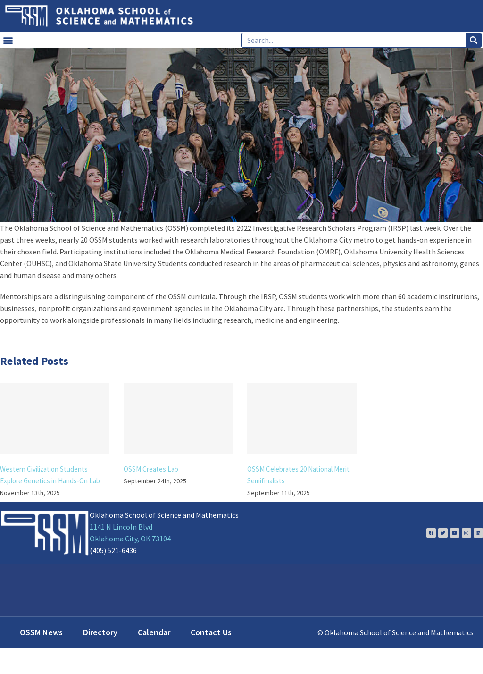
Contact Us (211, 632)
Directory (100, 632)
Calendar (154, 632)
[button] (8, 40)
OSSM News (41, 632)
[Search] (473, 40)
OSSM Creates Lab (151, 468)
